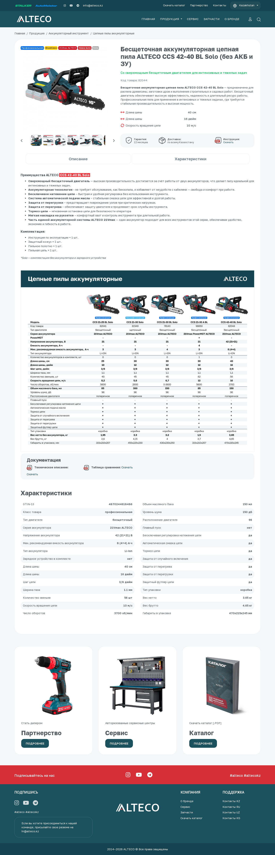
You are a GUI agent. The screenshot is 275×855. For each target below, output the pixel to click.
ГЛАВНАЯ (148, 19)
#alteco (236, 775)
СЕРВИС (193, 19)
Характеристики (190, 158)
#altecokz (252, 775)
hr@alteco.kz (30, 831)
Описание (78, 158)
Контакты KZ (231, 801)
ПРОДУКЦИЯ (170, 19)
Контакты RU (231, 806)
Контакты (219, 5)
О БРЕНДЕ (232, 19)
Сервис (185, 806)
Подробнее (35, 743)
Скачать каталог (174, 5)
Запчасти (186, 812)
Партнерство (199, 5)
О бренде (186, 801)
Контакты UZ (231, 812)
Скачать (32, 474)
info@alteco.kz (93, 5)
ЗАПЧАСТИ (212, 19)
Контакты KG (231, 818)
